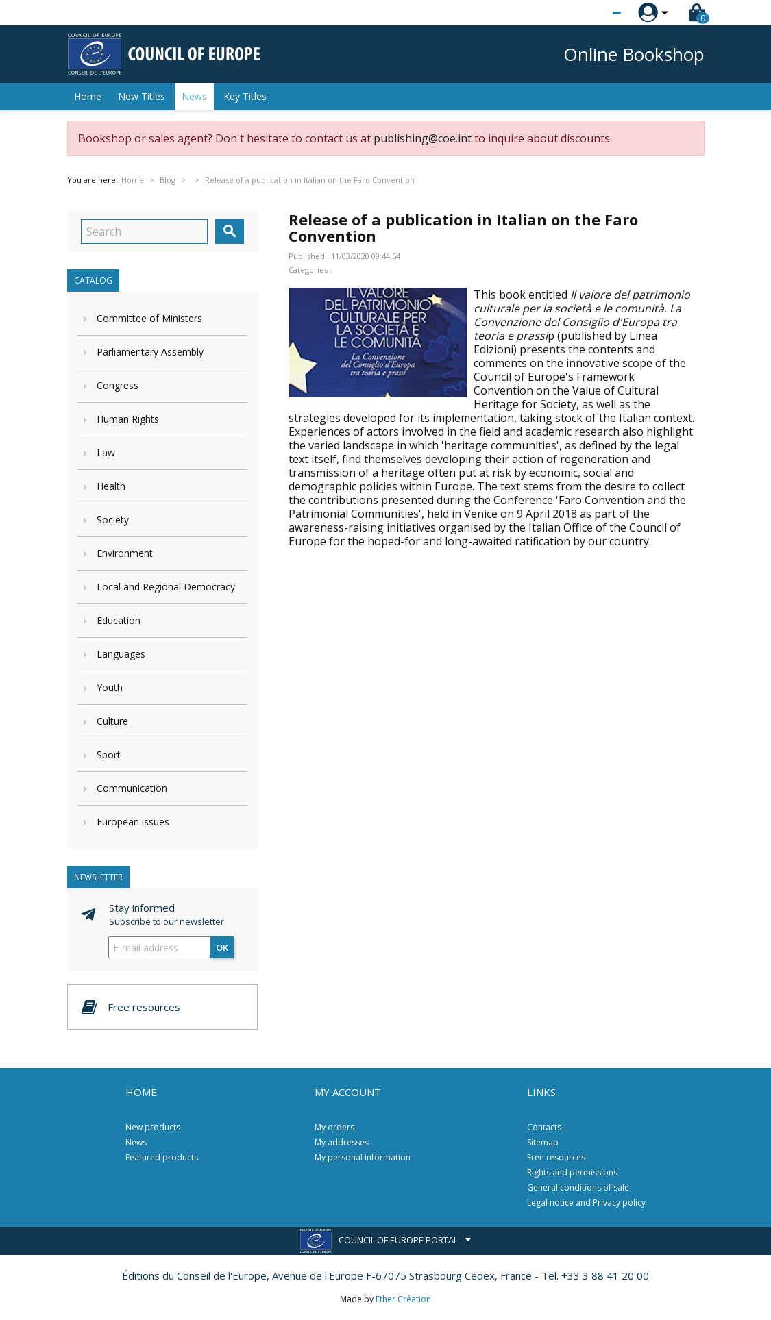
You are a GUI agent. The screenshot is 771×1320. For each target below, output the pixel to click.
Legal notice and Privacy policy (586, 1202)
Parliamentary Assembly (150, 351)
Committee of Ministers (149, 318)
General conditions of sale (578, 1187)
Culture (112, 720)
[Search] (144, 231)
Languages (121, 653)
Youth (110, 687)
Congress (117, 385)
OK (222, 947)
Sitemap (543, 1142)
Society (113, 519)
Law (106, 452)
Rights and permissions (572, 1172)
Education (118, 620)
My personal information (363, 1157)
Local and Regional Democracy (166, 586)
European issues (133, 821)
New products (152, 1127)
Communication (132, 788)
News (194, 96)
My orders (334, 1127)
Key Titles (245, 96)
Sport (109, 754)
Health (111, 486)
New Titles (141, 96)
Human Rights (128, 418)
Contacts (544, 1127)
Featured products (161, 1157)
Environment (125, 553)
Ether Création (403, 1299)
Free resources (556, 1157)
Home (87, 96)
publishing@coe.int (423, 138)
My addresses (342, 1142)
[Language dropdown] (591, 13)
